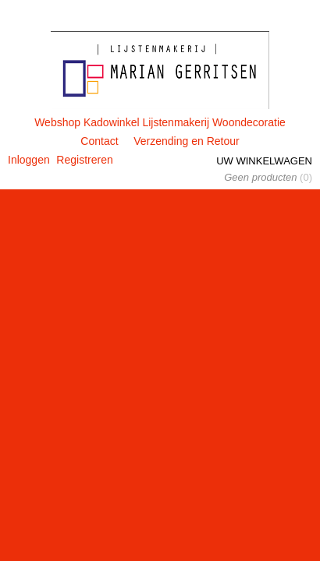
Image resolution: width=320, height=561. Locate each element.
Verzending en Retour (186, 141)
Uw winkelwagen (264, 161)
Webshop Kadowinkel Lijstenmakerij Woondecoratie (160, 122)
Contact (99, 141)
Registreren (84, 159)
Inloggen (29, 159)
